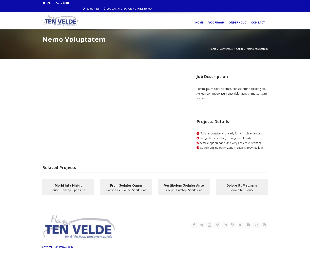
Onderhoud (238, 16)
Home (199, 16)
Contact (258, 16)
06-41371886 (206, 3)
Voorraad (216, 16)
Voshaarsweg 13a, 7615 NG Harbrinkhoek (243, 3)
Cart (47, 3)
